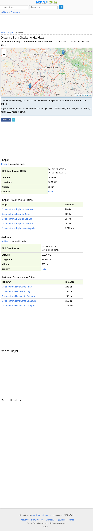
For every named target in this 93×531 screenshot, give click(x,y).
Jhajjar (4, 164)
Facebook (6, 120)
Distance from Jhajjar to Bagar (15, 214)
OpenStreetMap (87, 95)
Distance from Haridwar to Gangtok (18, 305)
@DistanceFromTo (66, 520)
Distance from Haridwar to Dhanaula (18, 301)
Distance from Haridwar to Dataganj (18, 296)
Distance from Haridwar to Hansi (16, 287)
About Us (25, 520)
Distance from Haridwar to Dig (15, 291)
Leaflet (78, 95)
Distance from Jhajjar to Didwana (17, 223)
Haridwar (5, 241)
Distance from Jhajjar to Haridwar (17, 209)
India (50, 191)
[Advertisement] (46, 22)
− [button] (4, 55)
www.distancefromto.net (41, 515)
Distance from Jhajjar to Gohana (16, 219)
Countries (14, 12)
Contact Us (50, 520)
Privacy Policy (37, 520)
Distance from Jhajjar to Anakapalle (18, 228)
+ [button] (4, 51)
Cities (5, 12)
